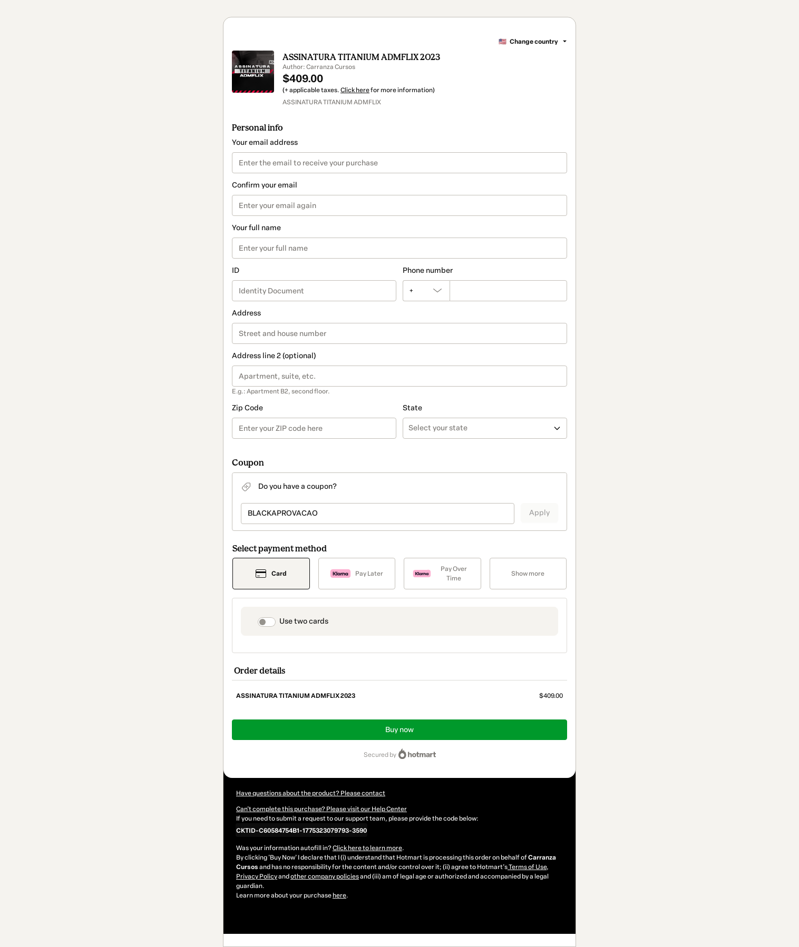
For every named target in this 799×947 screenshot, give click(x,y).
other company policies (324, 876)
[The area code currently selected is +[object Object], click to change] (426, 290)
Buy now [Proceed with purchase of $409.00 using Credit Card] (399, 729)
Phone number (428, 270)
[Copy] (301, 830)
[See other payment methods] (528, 573)
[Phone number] (508, 290)
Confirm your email (264, 185)
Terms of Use (527, 867)
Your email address (265, 142)
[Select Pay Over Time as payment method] (442, 573)
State (412, 407)
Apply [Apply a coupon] (539, 512)
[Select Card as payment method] (271, 573)
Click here (354, 90)
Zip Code (247, 407)
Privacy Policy (256, 876)
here (339, 895)
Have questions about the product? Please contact (310, 793)
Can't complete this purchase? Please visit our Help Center (321, 809)
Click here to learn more (367, 848)
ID (235, 270)
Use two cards (303, 621)
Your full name (256, 227)
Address (246, 313)
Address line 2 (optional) (274, 355)
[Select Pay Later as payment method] (357, 573)
